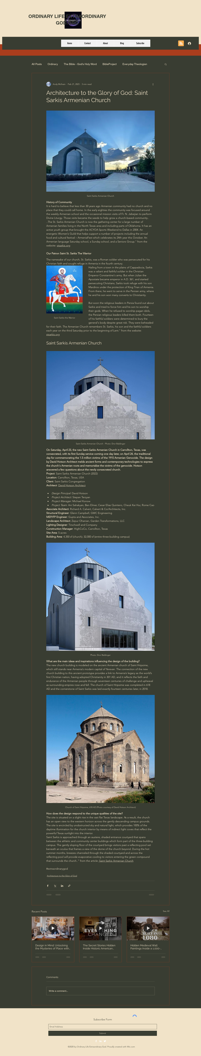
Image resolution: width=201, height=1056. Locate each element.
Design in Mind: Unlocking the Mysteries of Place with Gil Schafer (52, 947)
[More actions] (153, 84)
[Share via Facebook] (47, 885)
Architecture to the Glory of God (62, 875)
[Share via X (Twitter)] (54, 885)
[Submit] (102, 1033)
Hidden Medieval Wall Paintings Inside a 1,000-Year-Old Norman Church (146, 947)
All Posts (37, 64)
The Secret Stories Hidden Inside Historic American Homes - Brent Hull (99, 947)
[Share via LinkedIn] (62, 885)
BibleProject (110, 64)
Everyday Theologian (134, 64)
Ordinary (53, 64)
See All (166, 911)
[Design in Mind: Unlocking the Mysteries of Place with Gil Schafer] (53, 928)
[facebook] (96, 1041)
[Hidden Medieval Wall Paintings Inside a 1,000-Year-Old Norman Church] (148, 928)
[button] (165, 64)
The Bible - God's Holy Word (80, 64)
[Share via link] (69, 885)
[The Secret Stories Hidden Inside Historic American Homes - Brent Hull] (100, 928)
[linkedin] (100, 1041)
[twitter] (104, 1041)
